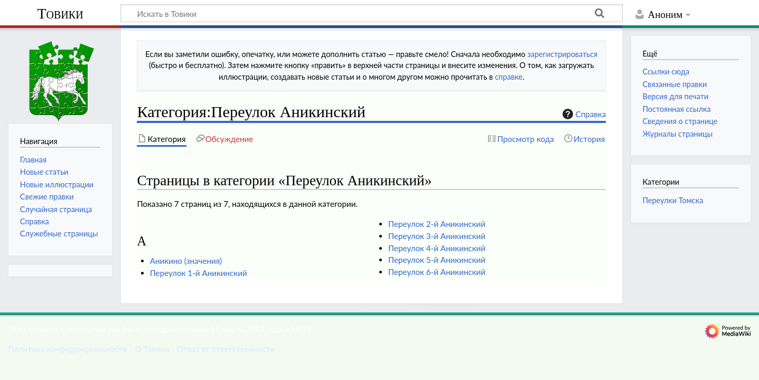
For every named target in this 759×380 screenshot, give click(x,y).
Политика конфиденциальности (67, 349)
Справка (583, 114)
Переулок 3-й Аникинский (436, 236)
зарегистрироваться (562, 54)
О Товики (152, 349)
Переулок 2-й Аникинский (436, 224)
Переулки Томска (672, 200)
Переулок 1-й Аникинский (198, 273)
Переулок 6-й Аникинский (436, 272)
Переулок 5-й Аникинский (436, 259)
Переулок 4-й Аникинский (436, 248)
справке (508, 76)
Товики (60, 13)
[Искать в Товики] (371, 13)
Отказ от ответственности (225, 349)
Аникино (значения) (186, 260)
